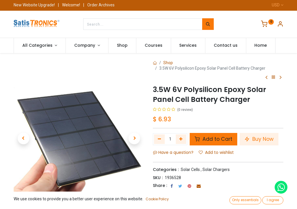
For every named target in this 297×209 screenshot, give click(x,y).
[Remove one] (159, 139)
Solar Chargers (216, 169)
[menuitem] (122, 45)
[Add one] (181, 139)
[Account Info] (280, 24)
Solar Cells (190, 169)
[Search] (208, 24)
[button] (23, 138)
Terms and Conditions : (177, 194)
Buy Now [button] (259, 139)
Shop (168, 62)
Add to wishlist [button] (216, 152)
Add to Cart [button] (213, 139)
